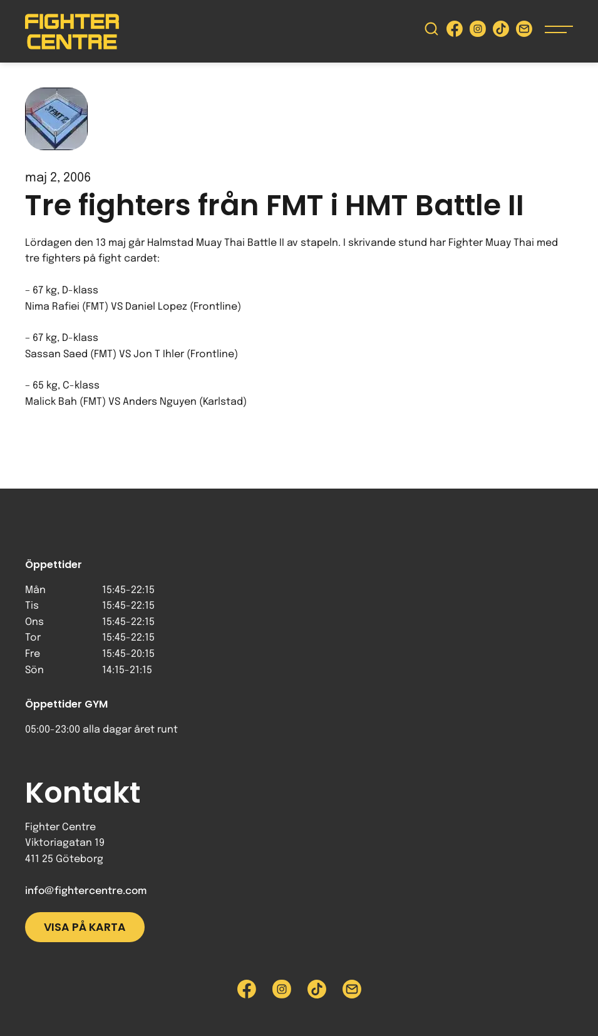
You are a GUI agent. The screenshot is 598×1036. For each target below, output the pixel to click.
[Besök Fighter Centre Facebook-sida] (454, 32)
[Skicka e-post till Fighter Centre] (524, 32)
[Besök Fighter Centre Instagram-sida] (478, 32)
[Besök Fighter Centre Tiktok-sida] (501, 32)
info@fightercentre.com (86, 891)
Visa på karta (85, 927)
